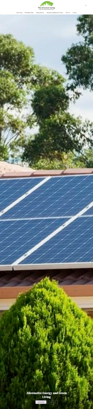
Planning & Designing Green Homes (55, 12)
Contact (75, 12)
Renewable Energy (29, 12)
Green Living (19, 12)
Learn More (52, 402)
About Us (68, 12)
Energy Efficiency (40, 12)
